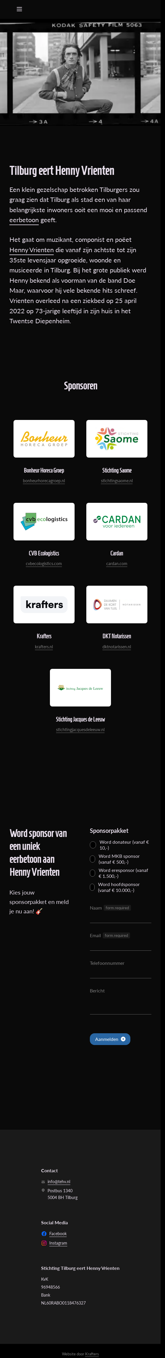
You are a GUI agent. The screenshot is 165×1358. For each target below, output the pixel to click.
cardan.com (116, 563)
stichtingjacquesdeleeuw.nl (80, 729)
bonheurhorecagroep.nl (44, 480)
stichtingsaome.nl (117, 480)
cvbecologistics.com (44, 563)
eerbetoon (24, 220)
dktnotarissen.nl (116, 646)
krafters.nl (44, 646)
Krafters (92, 1354)
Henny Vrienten (31, 250)
